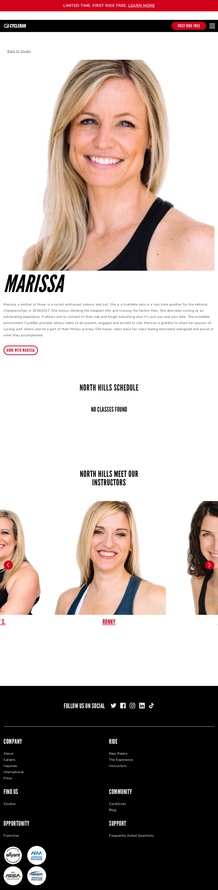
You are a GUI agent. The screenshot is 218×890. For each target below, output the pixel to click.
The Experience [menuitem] (121, 755)
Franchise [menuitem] (11, 830)
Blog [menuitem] (112, 805)
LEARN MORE (141, 5)
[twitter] (113, 700)
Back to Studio (19, 46)
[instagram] (132, 700)
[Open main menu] (212, 26)
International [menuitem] (14, 767)
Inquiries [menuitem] (10, 761)
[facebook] (123, 700)
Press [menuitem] (8, 773)
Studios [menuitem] (10, 799)
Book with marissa (21, 345)
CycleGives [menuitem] (117, 799)
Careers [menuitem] (10, 755)
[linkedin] (142, 700)
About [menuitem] (9, 748)
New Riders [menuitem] (118, 748)
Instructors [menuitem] (118, 761)
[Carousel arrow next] (209, 560)
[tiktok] (151, 700)
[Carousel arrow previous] (8, 560)
